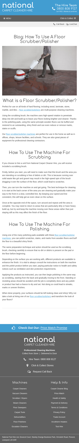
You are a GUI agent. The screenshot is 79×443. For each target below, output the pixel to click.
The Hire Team (66, 5)
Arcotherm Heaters (59, 422)
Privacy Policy (59, 412)
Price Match (59, 393)
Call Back (60, 24)
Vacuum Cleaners (19, 393)
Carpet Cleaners (20, 389)
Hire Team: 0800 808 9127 (39, 359)
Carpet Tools (19, 412)
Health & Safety (59, 398)
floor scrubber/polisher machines (20, 134)
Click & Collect (68, 18)
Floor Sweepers (19, 407)
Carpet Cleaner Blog (59, 389)
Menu (7, 18)
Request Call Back (42, 371)
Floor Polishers (19, 422)
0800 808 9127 (64, 8)
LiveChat (73, 24)
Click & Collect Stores (42, 365)
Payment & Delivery (59, 403)
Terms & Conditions (59, 407)
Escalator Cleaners (20, 426)
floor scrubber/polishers (29, 110)
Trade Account (59, 417)
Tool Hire (59, 426)
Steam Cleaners (19, 403)
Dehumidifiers (19, 417)
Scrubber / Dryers (19, 398)
